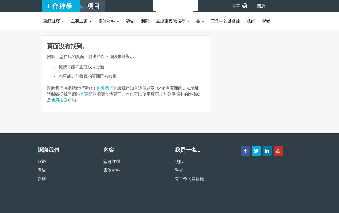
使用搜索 (59, 100)
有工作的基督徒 (189, 178)
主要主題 (81, 21)
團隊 (42, 170)
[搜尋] (174, 8)
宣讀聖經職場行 (172, 21)
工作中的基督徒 (225, 21)
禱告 (130, 21)
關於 (261, 6)
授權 (42, 178)
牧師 (251, 21)
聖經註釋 (53, 21)
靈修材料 (108, 21)
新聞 (145, 21)
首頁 (84, 94)
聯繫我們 (105, 88)
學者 (266, 21)
